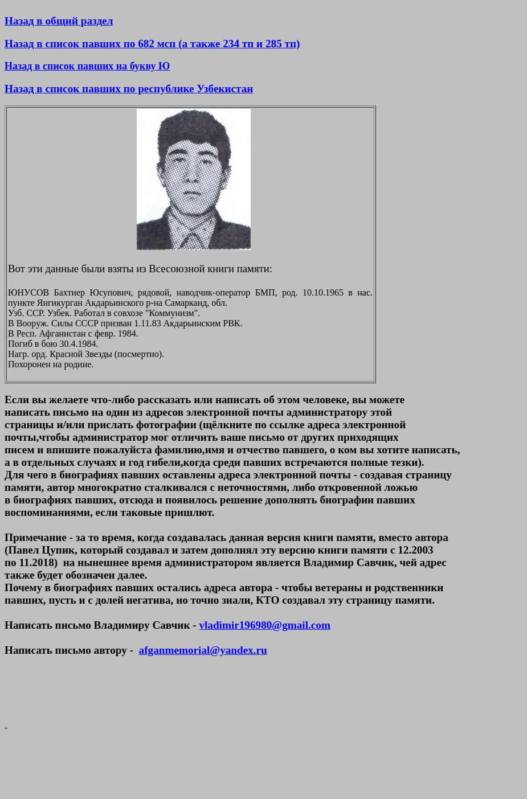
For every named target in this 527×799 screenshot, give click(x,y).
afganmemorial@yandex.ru (203, 650)
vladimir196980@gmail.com (264, 625)
